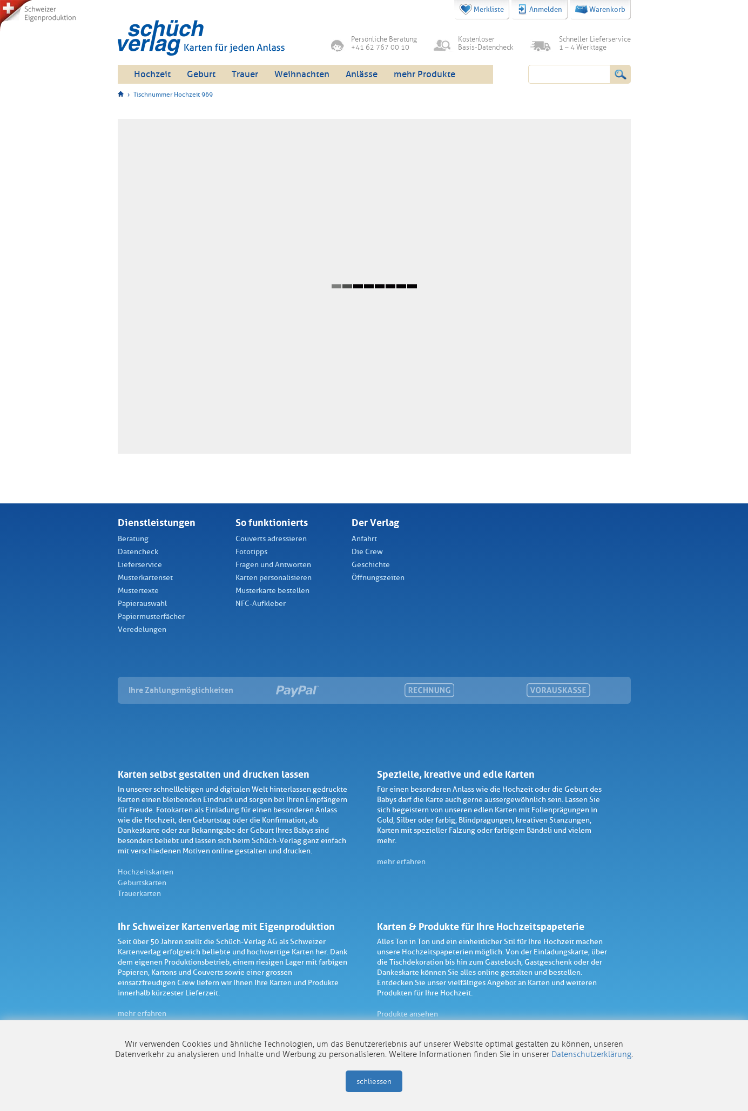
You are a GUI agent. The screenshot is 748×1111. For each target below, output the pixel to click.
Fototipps (251, 551)
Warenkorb (600, 9)
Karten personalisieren (273, 577)
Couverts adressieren (271, 538)
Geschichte (371, 564)
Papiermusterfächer (151, 616)
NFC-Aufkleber (260, 603)
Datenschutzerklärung (591, 1054)
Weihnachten (301, 74)
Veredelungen (142, 629)
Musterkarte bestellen (272, 590)
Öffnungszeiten (378, 577)
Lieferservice (140, 564)
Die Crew (367, 551)
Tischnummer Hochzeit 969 (173, 94)
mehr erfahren (401, 861)
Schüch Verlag (201, 38)
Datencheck (138, 551)
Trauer (245, 74)
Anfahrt (364, 538)
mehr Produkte (424, 74)
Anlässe (362, 74)
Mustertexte (138, 590)
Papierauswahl (142, 603)
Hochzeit (152, 74)
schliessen (374, 1081)
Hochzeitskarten (145, 872)
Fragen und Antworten (273, 564)
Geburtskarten (142, 882)
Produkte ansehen (407, 1014)
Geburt (201, 74)
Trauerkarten (139, 893)
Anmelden (539, 9)
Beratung (133, 538)
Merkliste (482, 9)
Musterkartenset (145, 577)
